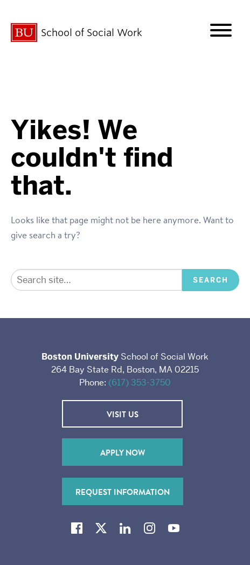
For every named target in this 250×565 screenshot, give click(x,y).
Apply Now (122, 452)
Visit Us (122, 414)
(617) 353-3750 (139, 382)
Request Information (122, 492)
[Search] (96, 280)
